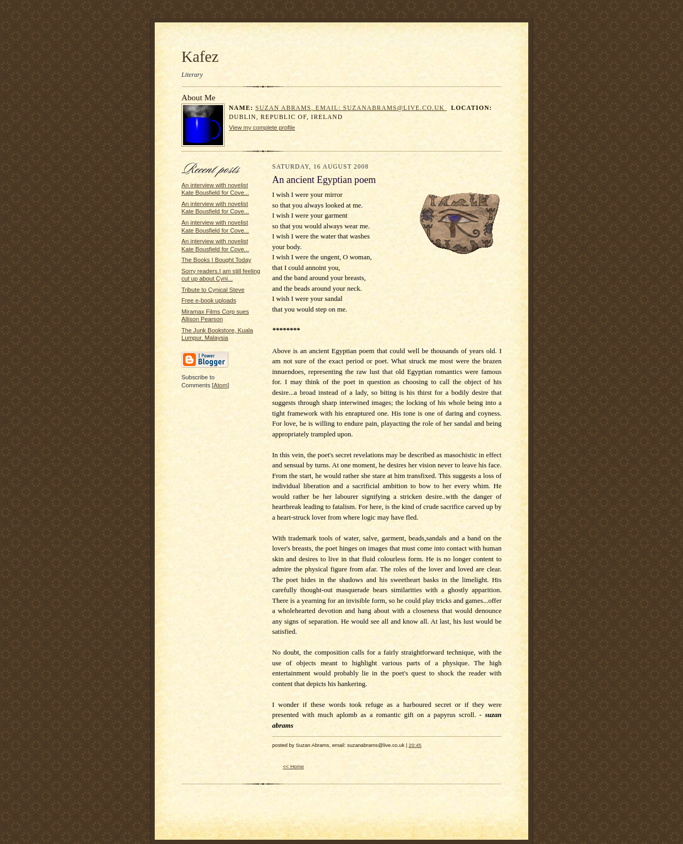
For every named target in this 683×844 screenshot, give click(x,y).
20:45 (415, 745)
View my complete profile (262, 127)
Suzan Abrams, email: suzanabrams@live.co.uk (351, 108)
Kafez (200, 56)
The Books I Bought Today (216, 260)
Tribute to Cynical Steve (212, 289)
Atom (220, 385)
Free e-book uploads (208, 300)
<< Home (293, 766)
